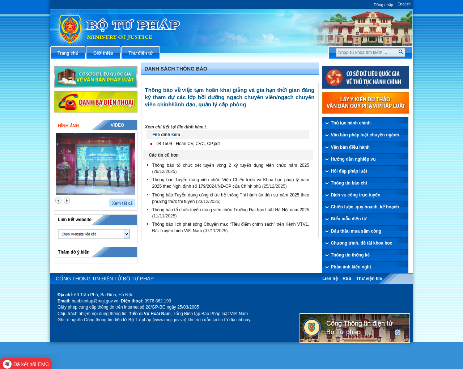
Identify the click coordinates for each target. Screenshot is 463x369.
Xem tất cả (122, 203)
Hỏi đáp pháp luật (349, 171)
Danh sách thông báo (176, 69)
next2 (67, 200)
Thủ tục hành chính (351, 123)
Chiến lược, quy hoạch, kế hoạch (365, 206)
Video (117, 125)
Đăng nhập (383, 5)
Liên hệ (329, 278)
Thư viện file (369, 278)
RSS (347, 278)
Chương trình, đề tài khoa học (361, 243)
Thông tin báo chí (349, 183)
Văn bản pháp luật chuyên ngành (365, 134)
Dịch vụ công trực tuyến (356, 195)
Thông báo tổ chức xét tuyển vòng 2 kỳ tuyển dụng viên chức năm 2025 (230, 165)
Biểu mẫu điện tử (348, 218)
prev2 (58, 200)
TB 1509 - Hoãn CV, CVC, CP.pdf (188, 143)
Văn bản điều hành (350, 147)
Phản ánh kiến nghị (351, 267)
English (404, 4)
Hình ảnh (68, 125)
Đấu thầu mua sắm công (356, 231)
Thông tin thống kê (350, 255)
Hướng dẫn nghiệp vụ (353, 159)
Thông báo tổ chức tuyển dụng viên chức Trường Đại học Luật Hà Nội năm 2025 (230, 209)
